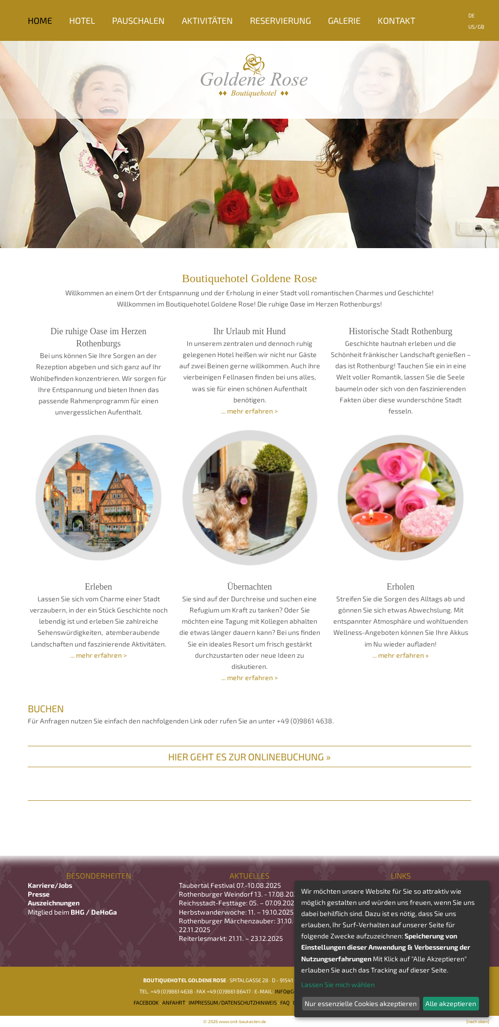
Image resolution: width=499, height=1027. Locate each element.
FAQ (284, 1002)
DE (471, 15)
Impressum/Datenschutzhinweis (233, 1002)
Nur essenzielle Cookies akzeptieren (361, 1003)
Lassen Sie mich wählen (338, 984)
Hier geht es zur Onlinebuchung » (249, 756)
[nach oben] (477, 1021)
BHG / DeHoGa (94, 912)
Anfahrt (173, 1002)
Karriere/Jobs (51, 885)
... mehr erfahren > (249, 411)
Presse (39, 894)
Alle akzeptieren (450, 1003)
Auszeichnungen (53, 903)
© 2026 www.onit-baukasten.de (234, 1021)
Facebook (146, 1002)
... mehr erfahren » (400, 655)
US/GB (476, 26)
